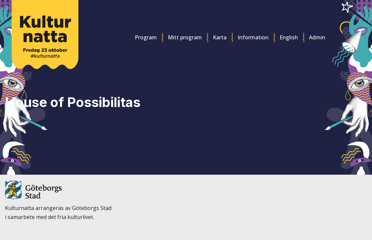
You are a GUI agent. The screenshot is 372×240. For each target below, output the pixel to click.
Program (146, 37)
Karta (220, 37)
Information (253, 37)
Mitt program (185, 37)
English (289, 37)
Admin (317, 37)
